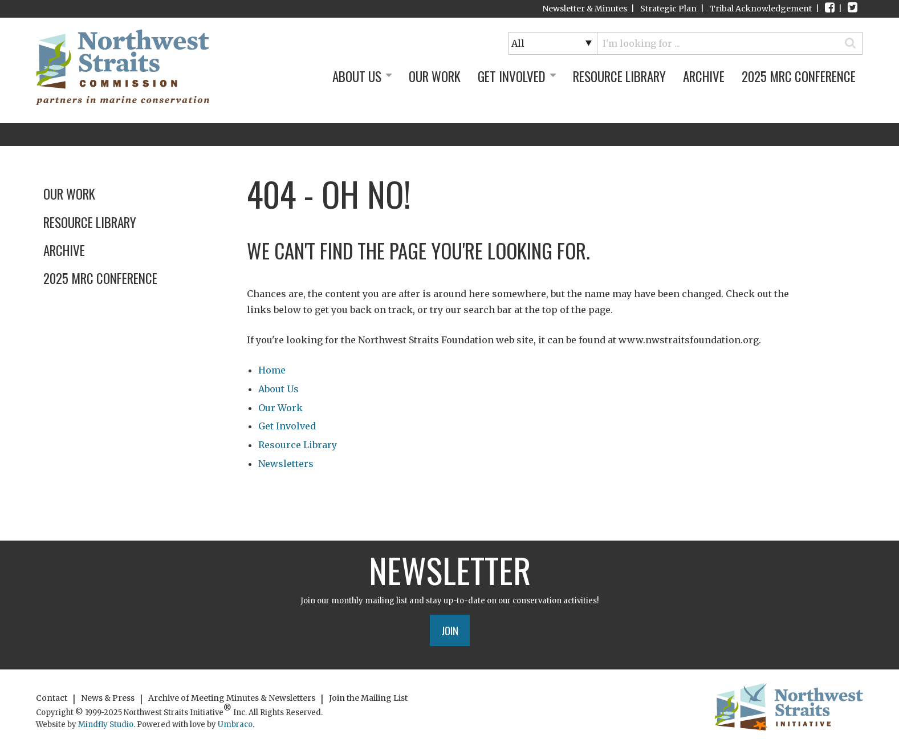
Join (449, 630)
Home (272, 370)
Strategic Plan (668, 8)
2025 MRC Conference (799, 76)
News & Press (108, 698)
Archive (704, 76)
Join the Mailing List (368, 698)
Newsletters (286, 463)
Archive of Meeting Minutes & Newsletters (231, 698)
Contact (51, 698)
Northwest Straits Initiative (122, 67)
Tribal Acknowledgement (761, 8)
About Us (362, 76)
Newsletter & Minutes (584, 8)
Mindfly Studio (105, 724)
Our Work (435, 76)
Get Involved (517, 76)
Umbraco (235, 724)
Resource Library (619, 76)
